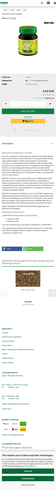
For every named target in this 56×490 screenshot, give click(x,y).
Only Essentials (28, 479)
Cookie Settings (7, 363)
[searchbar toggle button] (42, 3)
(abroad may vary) (42, 80)
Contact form (6, 409)
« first (5, 10)
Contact (4, 354)
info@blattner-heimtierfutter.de (18, 404)
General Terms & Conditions (12, 337)
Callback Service (8, 358)
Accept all (28, 471)
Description (7, 143)
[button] (6, 104)
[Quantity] (28, 104)
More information (28, 485)
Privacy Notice (30, 466)
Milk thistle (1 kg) (28, 290)
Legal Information (8, 341)
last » (25, 10)
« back (12, 10)
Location (5, 333)
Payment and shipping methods (13, 435)
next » (19, 10)
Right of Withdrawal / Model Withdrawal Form (18, 350)
